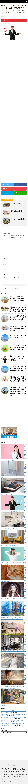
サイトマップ (15, 765)
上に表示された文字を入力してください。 (13, 277)
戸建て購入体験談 (16, 211)
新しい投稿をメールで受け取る (12, 288)
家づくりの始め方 (16, 203)
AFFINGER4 (23, 781)
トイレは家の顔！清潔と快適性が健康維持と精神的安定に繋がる (18, 328)
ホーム (4, 764)
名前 (4, 258)
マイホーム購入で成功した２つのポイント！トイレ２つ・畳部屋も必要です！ (18, 318)
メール (5, 264)
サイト (4, 269)
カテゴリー (4, 730)
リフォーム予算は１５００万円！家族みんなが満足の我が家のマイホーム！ (18, 347)
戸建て (14, 764)
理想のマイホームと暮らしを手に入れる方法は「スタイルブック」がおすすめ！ (18, 309)
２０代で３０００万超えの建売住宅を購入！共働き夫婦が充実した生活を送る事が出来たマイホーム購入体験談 (18, 391)
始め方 (9, 764)
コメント (5, 239)
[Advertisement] (12, 56)
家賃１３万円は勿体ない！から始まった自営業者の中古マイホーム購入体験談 (18, 298)
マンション (19, 764)
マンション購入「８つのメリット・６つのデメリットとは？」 (18, 337)
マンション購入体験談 (18, 219)
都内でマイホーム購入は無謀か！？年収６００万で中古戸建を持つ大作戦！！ (18, 368)
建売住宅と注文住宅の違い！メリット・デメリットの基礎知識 (18, 358)
